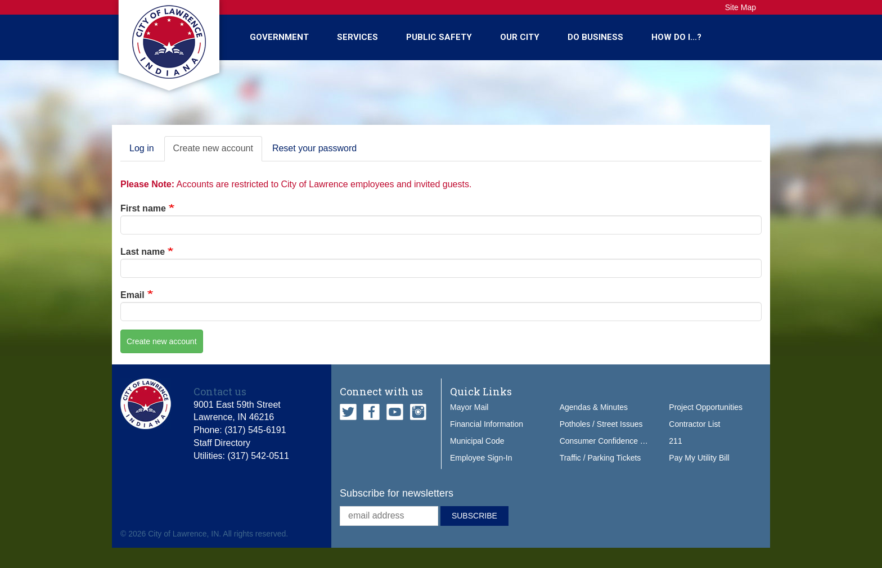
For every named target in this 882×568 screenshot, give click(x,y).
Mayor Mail (469, 407)
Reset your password (314, 148)
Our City (519, 37)
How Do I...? (676, 37)
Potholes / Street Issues (601, 424)
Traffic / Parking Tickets (600, 457)
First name (143, 208)
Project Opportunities (705, 407)
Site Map (740, 7)
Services (357, 37)
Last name (142, 251)
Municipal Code (477, 440)
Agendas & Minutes (594, 407)
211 (675, 440)
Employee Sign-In (481, 457)
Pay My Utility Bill (699, 457)
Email (132, 295)
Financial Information (486, 424)
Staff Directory (222, 443)
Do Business (595, 37)
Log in (141, 148)
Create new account (217, 151)
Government (279, 37)
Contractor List (694, 424)
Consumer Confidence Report (612, 440)
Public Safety (439, 37)
